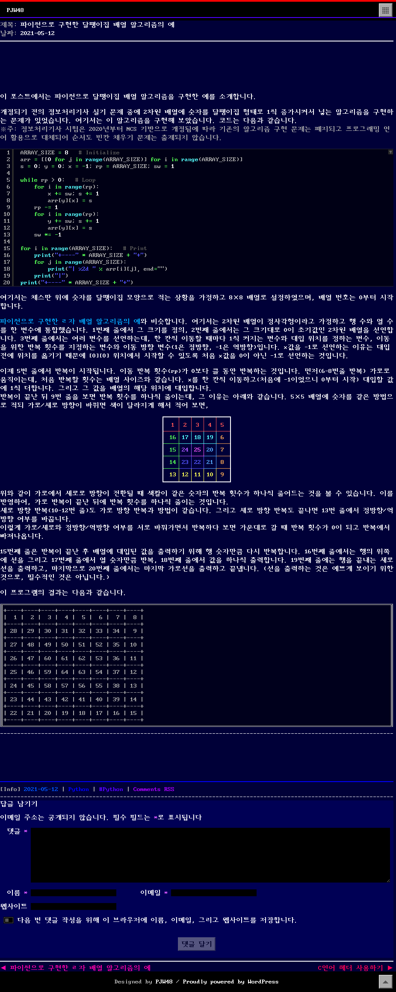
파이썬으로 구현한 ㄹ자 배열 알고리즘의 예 (70, 321)
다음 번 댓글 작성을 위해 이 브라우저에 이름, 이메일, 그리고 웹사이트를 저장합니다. (157, 920)
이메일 (154, 892)
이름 (17, 892)
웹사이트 (13, 906)
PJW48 (15, 10)
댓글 (17, 831)
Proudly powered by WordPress (231, 981)
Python (78, 789)
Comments (153, 789)
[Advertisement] (196, 65)
